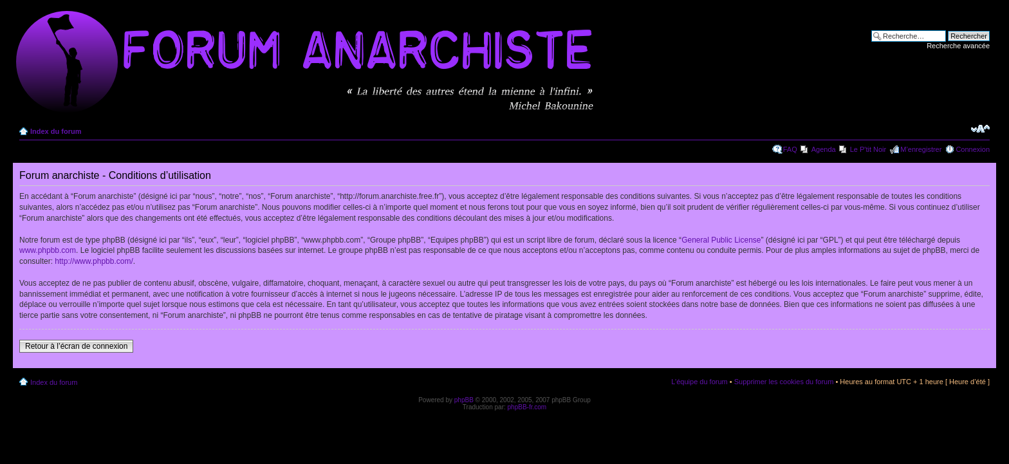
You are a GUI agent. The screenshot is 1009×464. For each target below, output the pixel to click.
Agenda (823, 149)
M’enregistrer (920, 149)
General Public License (721, 240)
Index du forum (55, 131)
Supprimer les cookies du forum (784, 381)
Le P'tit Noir (868, 149)
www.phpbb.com (47, 250)
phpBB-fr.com (527, 407)
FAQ (790, 149)
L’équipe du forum (699, 381)
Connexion (973, 149)
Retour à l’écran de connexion (76, 346)
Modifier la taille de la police (980, 129)
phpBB (464, 400)
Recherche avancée (958, 46)
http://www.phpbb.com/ (94, 261)
